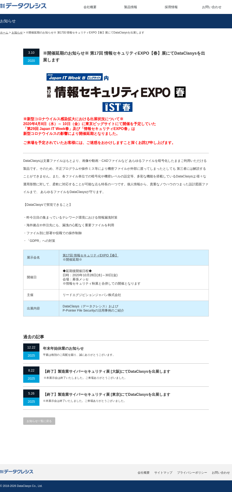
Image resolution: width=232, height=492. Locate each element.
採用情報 (171, 7)
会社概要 (90, 7)
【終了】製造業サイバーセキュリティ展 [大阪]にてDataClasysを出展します (106, 371)
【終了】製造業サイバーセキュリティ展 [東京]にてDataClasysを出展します (106, 394)
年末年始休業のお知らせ (63, 348)
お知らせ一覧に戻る (39, 421)
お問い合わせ (212, 7)
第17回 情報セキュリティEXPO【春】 (90, 255)
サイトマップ (163, 472)
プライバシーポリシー (192, 472)
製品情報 (130, 7)
